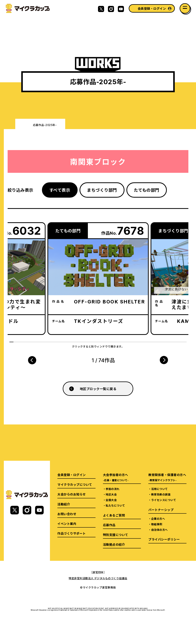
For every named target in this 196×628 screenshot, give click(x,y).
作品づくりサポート (71, 533)
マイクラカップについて (74, 484)
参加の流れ (112, 489)
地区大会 (111, 494)
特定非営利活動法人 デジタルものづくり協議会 (98, 578)
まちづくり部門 (102, 190)
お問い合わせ (66, 514)
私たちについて (115, 505)
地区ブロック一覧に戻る (98, 388)
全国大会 (111, 500)
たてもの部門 (146, 190)
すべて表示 (59, 190)
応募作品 (109, 525)
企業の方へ (158, 519)
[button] (32, 360)
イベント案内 (66, 523)
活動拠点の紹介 (114, 544)
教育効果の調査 (160, 494)
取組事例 (156, 524)
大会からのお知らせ (71, 494)
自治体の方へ (159, 530)
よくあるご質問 (114, 515)
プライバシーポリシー (164, 539)
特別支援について (115, 534)
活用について (159, 489)
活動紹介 (63, 504)
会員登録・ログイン (152, 8)
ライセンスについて (163, 500)
